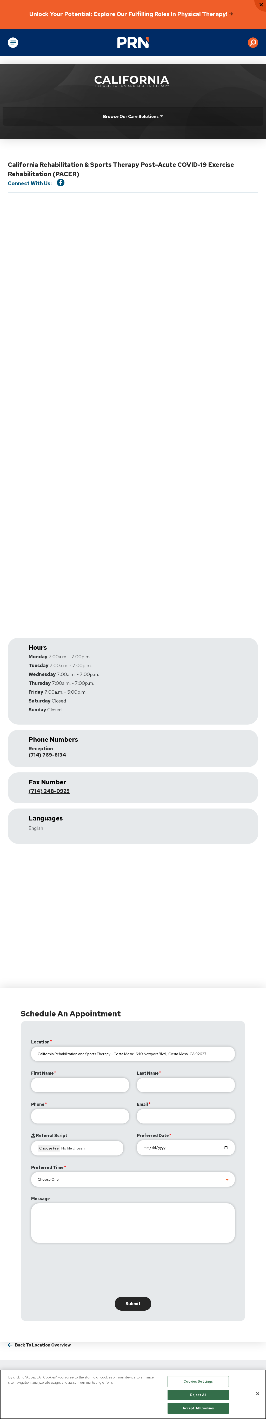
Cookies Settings (198, 1381)
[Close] (257, 1394)
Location (40, 1042)
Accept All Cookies (198, 1408)
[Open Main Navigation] (13, 42)
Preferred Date (153, 1136)
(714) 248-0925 (49, 791)
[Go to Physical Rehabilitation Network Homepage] (133, 42)
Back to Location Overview (43, 1345)
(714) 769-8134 (49, 755)
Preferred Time (47, 1168)
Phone (37, 1104)
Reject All (198, 1395)
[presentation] (70, 1271)
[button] (253, 42)
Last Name (148, 1073)
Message (40, 1199)
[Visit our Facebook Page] (60, 182)
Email (142, 1104)
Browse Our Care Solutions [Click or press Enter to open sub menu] (131, 116)
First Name (42, 1073)
